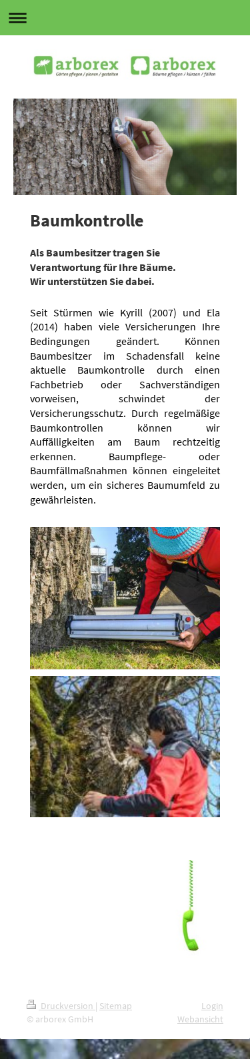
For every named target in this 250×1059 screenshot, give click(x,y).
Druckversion (61, 1006)
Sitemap (115, 1006)
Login (212, 1006)
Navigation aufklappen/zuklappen (125, 17)
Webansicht (200, 1019)
